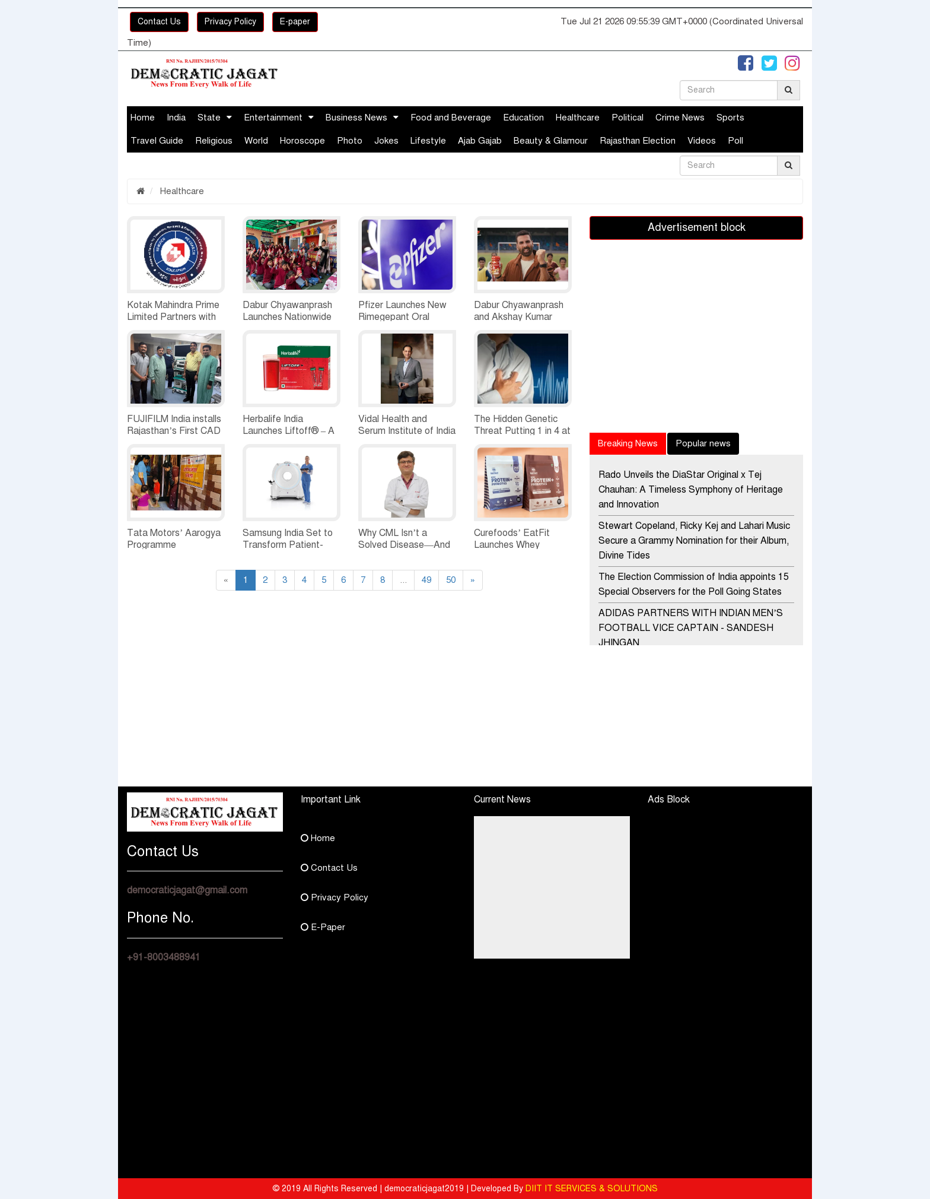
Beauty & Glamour (551, 140)
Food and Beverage (450, 117)
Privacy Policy (230, 22)
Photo (349, 140)
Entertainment (273, 117)
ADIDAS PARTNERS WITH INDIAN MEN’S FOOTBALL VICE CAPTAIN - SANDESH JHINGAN (690, 628)
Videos (701, 140)
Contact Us (159, 22)
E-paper (295, 22)
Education (523, 117)
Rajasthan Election (638, 140)
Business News (356, 117)
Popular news (703, 443)
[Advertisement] (233, 703)
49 (426, 580)
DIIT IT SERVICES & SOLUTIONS (591, 1189)
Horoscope (302, 140)
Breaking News (628, 443)
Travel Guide (156, 140)
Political (627, 117)
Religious (213, 140)
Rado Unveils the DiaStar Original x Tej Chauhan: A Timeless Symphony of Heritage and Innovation (690, 489)
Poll (735, 140)
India (176, 117)
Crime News (680, 117)
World (256, 140)
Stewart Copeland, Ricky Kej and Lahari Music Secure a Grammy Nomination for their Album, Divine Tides (694, 541)
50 (451, 580)
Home (142, 117)
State (209, 117)
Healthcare (578, 117)
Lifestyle (428, 140)
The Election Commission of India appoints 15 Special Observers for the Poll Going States (693, 584)
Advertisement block (697, 227)
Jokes (386, 140)
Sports (730, 117)
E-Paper (323, 927)
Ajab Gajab (480, 140)
